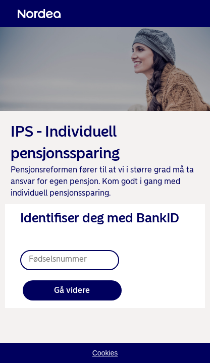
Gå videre (72, 290)
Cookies (105, 353)
